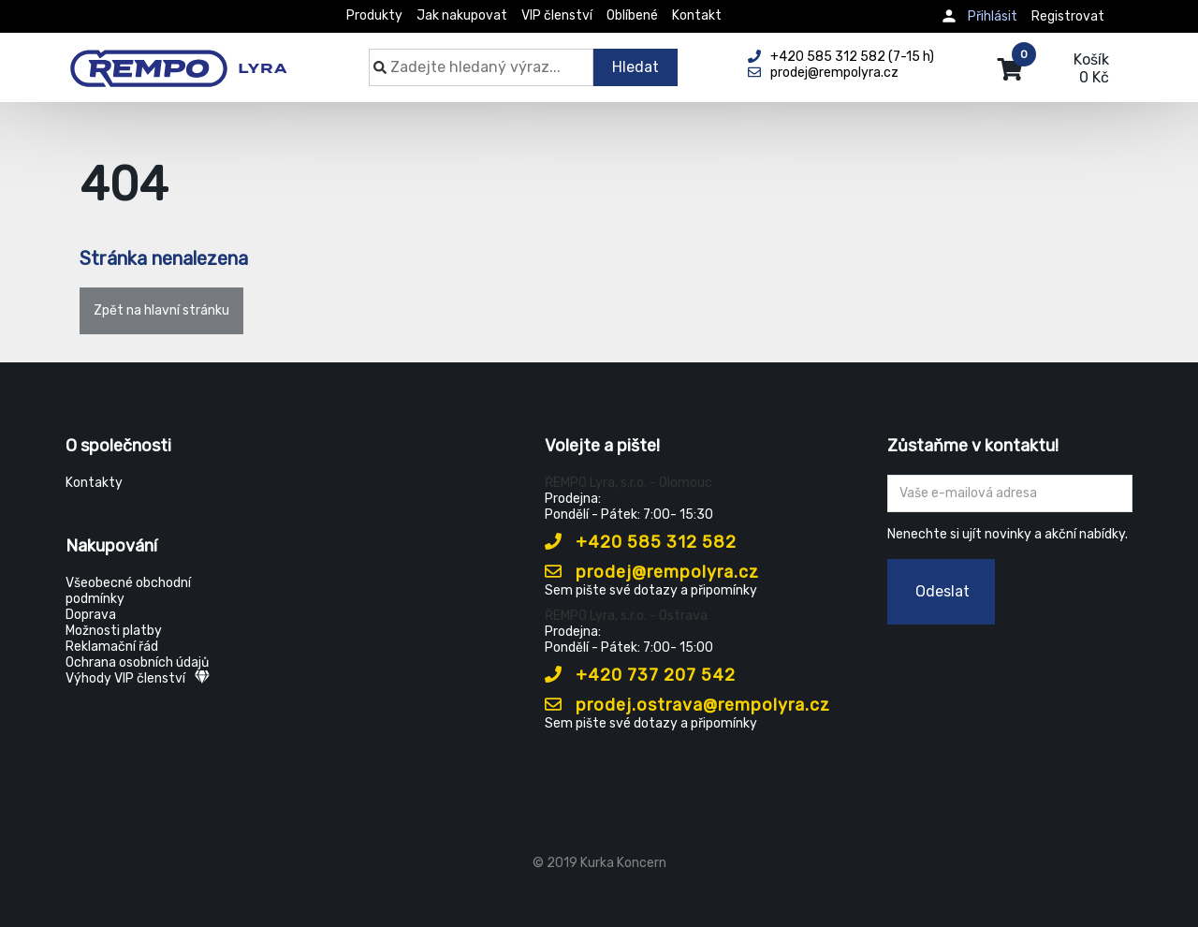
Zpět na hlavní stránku (161, 310)
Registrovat (1067, 16)
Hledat (635, 67)
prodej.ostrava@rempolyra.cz (687, 705)
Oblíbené (632, 15)
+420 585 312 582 (641, 542)
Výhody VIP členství (138, 678)
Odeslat (942, 591)
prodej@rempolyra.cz (652, 572)
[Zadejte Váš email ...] (1010, 493)
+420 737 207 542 (640, 675)
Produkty (374, 15)
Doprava (91, 615)
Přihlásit (992, 16)
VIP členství (556, 15)
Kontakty (94, 483)
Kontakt (697, 15)
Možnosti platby (114, 631)
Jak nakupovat (461, 15)
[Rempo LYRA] (178, 58)
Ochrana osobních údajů (137, 662)
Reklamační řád (112, 647)
